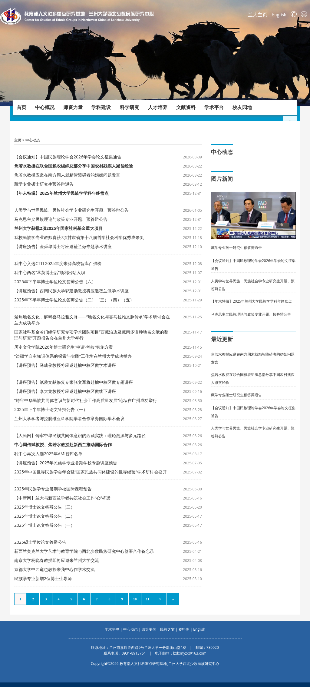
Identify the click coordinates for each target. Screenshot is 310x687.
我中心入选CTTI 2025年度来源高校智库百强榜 (57, 263)
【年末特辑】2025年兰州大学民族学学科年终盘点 (251, 301)
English (279, 14)
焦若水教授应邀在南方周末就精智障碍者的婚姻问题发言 (67, 175)
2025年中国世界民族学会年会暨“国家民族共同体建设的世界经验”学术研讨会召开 (90, 472)
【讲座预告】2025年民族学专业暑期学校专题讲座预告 (65, 463)
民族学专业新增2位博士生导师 (43, 578)
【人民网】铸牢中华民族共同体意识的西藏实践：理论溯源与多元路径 (80, 435)
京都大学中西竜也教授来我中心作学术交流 (54, 569)
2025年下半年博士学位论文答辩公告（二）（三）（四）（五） (74, 300)
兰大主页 (257, 14)
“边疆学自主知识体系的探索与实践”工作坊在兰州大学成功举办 (73, 356)
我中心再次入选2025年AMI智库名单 (48, 453)
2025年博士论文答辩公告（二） (44, 516)
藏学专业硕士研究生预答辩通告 (44, 184)
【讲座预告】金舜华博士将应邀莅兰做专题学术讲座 (63, 246)
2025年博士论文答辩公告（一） (44, 525)
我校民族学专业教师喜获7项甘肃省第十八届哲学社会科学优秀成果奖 (79, 237)
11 (147, 599)
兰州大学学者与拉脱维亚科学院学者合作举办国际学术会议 (69, 418)
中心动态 (32, 140)
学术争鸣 (112, 629)
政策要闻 (149, 629)
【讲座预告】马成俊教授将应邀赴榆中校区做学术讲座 (65, 365)
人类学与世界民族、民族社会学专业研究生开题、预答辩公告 (71, 210)
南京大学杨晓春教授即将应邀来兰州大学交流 (56, 560)
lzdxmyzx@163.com (189, 653)
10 (135, 599)
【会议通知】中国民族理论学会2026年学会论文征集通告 (67, 157)
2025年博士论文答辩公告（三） (44, 507)
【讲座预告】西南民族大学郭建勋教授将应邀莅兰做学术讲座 (71, 291)
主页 (17, 140)
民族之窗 (167, 629)
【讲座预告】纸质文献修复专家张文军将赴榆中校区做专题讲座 (73, 382)
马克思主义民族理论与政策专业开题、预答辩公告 (60, 219)
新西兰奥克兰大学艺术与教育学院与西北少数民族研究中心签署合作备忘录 (84, 551)
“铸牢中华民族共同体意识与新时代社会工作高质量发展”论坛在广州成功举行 (85, 400)
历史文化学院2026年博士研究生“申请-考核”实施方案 (63, 347)
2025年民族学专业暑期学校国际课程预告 (53, 489)
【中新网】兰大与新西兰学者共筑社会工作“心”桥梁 (62, 498)
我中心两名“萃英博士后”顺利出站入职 (49, 272)
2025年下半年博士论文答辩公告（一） (50, 409)
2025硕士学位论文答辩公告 (40, 542)
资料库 (183, 629)
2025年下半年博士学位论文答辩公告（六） (55, 281)
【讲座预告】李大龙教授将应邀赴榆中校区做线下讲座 (65, 391)
